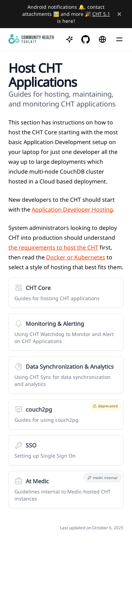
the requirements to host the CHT (53, 247)
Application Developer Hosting (72, 209)
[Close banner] (119, 14)
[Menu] (119, 39)
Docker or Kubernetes (75, 257)
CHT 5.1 (101, 14)
